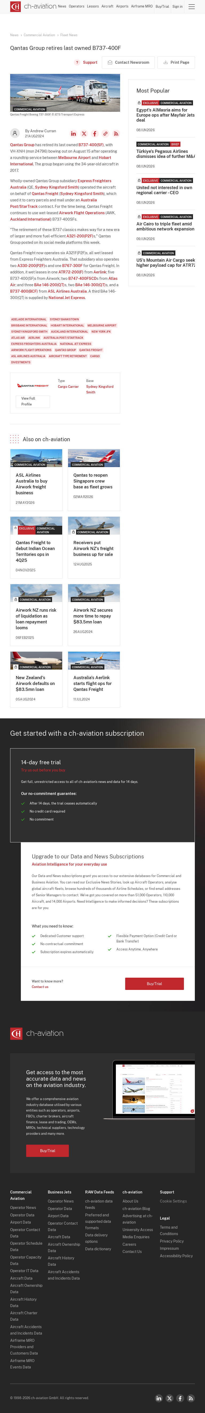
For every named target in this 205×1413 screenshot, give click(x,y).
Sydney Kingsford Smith (56, 187)
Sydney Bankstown (64, 319)
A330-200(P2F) (31, 266)
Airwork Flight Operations (82, 213)
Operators (76, 6)
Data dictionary (98, 1249)
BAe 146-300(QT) (90, 285)
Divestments (20, 362)
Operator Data (22, 1215)
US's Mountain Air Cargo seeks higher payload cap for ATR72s (167, 263)
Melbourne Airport (74, 158)
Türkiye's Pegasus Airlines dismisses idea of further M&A (166, 154)
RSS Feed (116, 134)
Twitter (169, 1398)
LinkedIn (73, 134)
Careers (129, 1244)
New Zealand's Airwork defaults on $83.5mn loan (35, 683)
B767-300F (72, 266)
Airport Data (20, 1222)
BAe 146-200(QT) (49, 285)
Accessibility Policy (176, 1256)
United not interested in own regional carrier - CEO (164, 190)
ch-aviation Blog (136, 1209)
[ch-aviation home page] (33, 6)
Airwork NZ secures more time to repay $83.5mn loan (93, 616)
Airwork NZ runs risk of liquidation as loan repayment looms (36, 619)
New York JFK (101, 331)
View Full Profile (28, 401)
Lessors (93, 6)
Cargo (95, 356)
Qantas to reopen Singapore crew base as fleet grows (92, 481)
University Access (138, 1230)
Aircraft (107, 6)
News (62, 6)
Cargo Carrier (68, 387)
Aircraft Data (21, 1278)
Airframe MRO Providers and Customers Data (24, 1346)
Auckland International (30, 219)
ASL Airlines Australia (67, 291)
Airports (122, 6)
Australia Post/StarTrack (63, 337)
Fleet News (68, 35)
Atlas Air (18, 337)
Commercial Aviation (39, 35)
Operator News (23, 1207)
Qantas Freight (45, 194)
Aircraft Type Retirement (68, 356)
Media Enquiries (136, 1237)
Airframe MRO (142, 6)
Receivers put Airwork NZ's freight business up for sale (93, 548)
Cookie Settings (173, 1201)
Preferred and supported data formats (98, 1221)
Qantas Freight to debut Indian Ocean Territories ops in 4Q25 (35, 551)
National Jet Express (67, 298)
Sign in (177, 7)
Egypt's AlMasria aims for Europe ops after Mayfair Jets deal (165, 115)
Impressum (169, 1248)
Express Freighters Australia (34, 343)
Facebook (95, 134)
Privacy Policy (172, 1241)
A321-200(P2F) (79, 236)
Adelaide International (28, 319)
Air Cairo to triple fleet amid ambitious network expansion (165, 226)
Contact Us (132, 1251)
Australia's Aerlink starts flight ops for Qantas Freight (92, 683)
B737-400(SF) (91, 145)
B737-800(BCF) (24, 291)
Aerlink (99, 272)
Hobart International (67, 325)
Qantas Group (22, 145)
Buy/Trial (162, 7)
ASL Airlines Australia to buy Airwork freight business (32, 484)
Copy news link (105, 134)
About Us (130, 1201)
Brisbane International (29, 325)
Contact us (40, 987)
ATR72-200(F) (71, 272)
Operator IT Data (24, 1271)
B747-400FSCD (82, 278)
